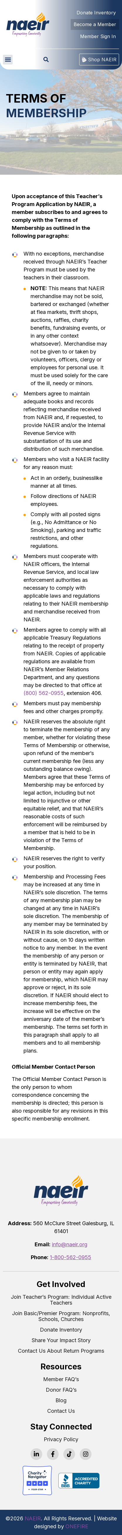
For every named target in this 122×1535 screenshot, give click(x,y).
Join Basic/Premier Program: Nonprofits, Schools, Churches (61, 1316)
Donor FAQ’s (61, 1390)
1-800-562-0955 (70, 1257)
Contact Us (61, 1411)
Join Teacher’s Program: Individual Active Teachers (61, 1300)
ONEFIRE (76, 1526)
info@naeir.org (69, 1244)
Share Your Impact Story (61, 1340)
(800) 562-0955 (43, 693)
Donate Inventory (61, 1330)
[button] (8, 59)
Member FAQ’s (61, 1379)
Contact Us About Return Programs (61, 1351)
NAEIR (33, 1518)
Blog (61, 1400)
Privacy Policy (61, 1439)
